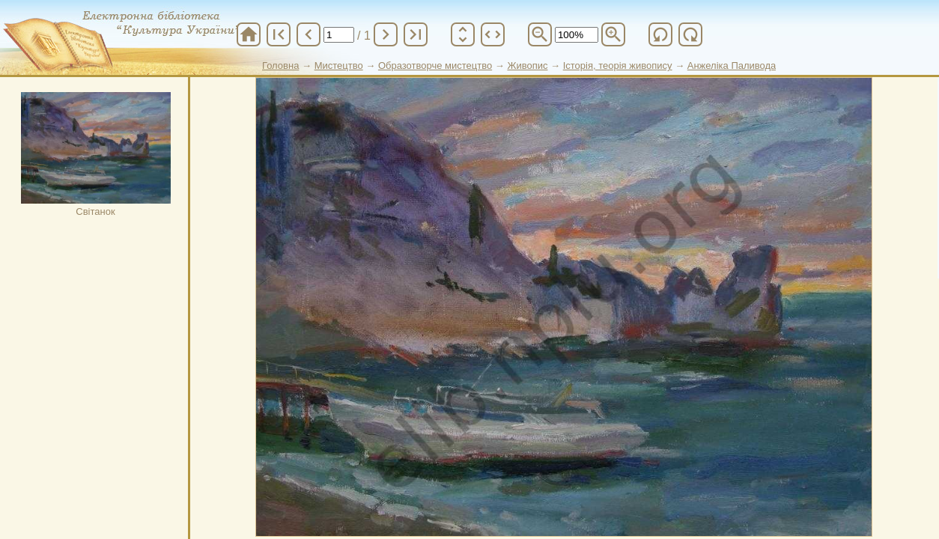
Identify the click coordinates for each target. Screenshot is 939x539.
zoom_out (539, 34)
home (248, 34)
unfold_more (462, 34)
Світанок (96, 154)
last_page (415, 34)
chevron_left (308, 34)
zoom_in (613, 34)
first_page (278, 34)
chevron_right (385, 34)
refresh (660, 34)
